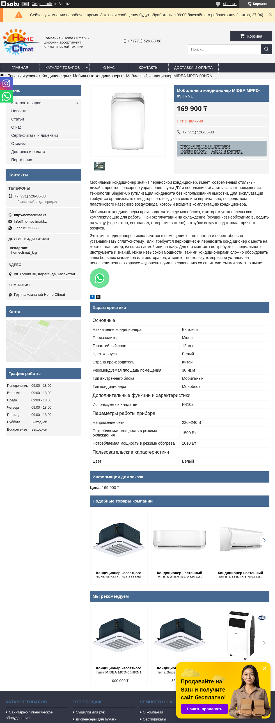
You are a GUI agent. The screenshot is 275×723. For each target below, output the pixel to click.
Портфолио (21, 160)
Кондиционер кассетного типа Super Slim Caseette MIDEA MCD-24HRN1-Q (118, 575)
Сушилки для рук (90, 712)
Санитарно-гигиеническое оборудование (29, 715)
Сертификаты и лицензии (34, 135)
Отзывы (18, 143)
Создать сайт (42, 4)
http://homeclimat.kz (30, 215)
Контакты (148, 67)
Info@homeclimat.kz (30, 221)
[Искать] (266, 49)
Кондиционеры (55, 76)
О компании (153, 712)
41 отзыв (230, 4)
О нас (109, 67)
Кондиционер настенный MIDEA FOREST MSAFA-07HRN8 (240, 575)
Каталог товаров (62, 67)
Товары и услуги (23, 76)
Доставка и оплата (193, 67)
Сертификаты (154, 719)
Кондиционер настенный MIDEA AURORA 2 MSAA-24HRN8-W (179, 575)
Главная (20, 67)
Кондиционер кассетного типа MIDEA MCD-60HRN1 (118, 670)
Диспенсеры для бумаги (96, 719)
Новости (18, 111)
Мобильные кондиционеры (97, 76)
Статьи (17, 119)
